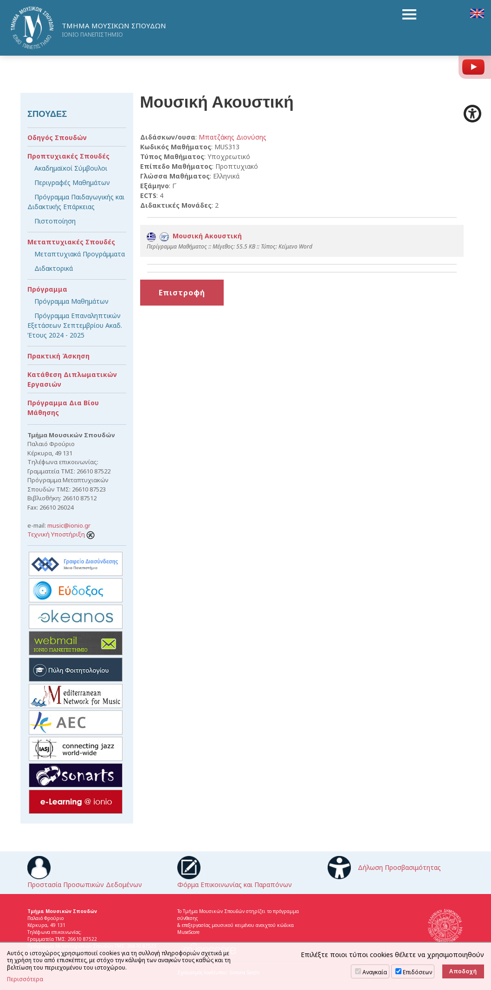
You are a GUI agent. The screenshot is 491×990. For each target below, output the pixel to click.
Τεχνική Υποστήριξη (61, 534)
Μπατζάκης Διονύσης (232, 137)
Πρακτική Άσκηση (58, 355)
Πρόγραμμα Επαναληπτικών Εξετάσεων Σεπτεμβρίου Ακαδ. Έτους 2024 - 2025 (74, 325)
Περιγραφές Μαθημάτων (72, 182)
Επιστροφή (182, 292)
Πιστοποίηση (55, 221)
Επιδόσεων (417, 972)
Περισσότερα (25, 979)
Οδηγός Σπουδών (57, 137)
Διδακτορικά (53, 268)
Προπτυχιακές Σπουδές (68, 156)
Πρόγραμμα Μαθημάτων (71, 301)
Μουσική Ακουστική (194, 235)
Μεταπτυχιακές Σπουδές (71, 241)
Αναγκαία (374, 972)
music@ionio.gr (68, 525)
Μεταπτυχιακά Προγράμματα (79, 253)
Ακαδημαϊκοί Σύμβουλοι (70, 168)
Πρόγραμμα (47, 289)
